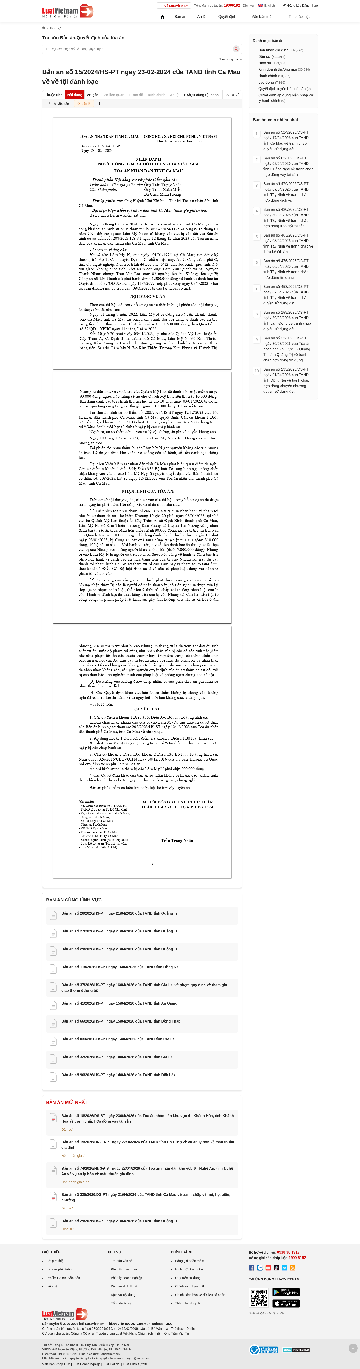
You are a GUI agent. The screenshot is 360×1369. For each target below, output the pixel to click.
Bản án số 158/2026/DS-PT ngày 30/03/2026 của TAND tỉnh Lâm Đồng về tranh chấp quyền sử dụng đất (287, 320)
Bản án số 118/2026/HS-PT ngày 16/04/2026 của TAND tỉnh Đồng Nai (120, 967)
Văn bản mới (262, 17)
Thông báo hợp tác (188, 1303)
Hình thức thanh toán (190, 1269)
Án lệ (201, 17)
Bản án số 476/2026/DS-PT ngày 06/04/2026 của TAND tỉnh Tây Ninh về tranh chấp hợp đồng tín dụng (286, 269)
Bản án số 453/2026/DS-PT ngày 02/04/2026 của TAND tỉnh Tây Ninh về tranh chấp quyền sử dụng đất (286, 295)
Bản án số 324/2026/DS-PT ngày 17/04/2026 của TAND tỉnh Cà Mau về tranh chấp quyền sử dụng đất (286, 140)
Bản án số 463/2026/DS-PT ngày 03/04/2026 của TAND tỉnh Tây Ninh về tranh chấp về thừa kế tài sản (288, 243)
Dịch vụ (248, 5)
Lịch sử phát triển (59, 1269)
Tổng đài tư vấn (122, 1303)
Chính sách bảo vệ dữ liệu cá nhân (200, 1295)
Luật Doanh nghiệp (86, 1364)
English (266, 5)
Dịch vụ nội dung (123, 1295)
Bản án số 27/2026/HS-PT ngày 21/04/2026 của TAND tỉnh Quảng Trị (119, 931)
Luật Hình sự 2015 (136, 1364)
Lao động (266, 82)
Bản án (180, 17)
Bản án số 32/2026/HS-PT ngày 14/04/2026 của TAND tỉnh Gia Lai (117, 1057)
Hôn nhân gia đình (75, 1156)
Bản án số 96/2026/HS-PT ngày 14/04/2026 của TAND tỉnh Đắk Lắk (118, 1075)
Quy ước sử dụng (188, 1278)
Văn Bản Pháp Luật (56, 1364)
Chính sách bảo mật (189, 1286)
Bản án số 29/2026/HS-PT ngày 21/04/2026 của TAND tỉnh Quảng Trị (119, 949)
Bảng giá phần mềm (189, 1261)
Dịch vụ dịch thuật (124, 1286)
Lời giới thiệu (56, 1261)
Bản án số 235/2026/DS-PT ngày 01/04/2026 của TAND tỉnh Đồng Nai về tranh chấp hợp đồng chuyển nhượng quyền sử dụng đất (286, 380)
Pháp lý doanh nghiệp (126, 1278)
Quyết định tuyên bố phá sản (282, 89)
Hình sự (67, 1229)
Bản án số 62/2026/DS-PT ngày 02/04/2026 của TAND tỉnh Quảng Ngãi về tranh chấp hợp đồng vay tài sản (288, 166)
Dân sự (67, 1129)
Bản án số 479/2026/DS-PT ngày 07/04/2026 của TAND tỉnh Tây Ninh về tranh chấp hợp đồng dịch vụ (286, 192)
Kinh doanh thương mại (277, 69)
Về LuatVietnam (174, 6)
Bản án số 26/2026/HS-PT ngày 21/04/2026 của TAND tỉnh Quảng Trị (119, 913)
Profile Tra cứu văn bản (63, 1278)
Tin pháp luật (299, 17)
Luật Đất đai (111, 1364)
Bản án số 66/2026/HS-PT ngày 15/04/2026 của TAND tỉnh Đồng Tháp (120, 1021)
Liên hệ (52, 1286)
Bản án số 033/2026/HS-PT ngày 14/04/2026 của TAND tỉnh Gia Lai (118, 1039)
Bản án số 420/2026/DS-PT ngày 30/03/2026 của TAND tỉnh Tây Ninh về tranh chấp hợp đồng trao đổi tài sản (286, 218)
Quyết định (227, 17)
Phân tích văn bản (124, 1269)
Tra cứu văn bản (122, 1261)
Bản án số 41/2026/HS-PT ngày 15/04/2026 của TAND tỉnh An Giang (119, 1003)
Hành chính (267, 76)
